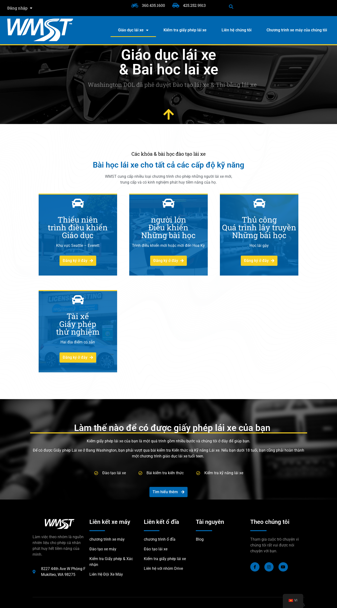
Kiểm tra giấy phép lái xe (185, 30)
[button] (231, 6)
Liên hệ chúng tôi (236, 30)
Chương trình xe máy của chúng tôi (297, 30)
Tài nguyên (210, 522)
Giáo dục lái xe (133, 30)
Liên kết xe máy (109, 522)
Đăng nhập (19, 8)
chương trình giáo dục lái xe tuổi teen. (172, 456)
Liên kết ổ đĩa (161, 522)
